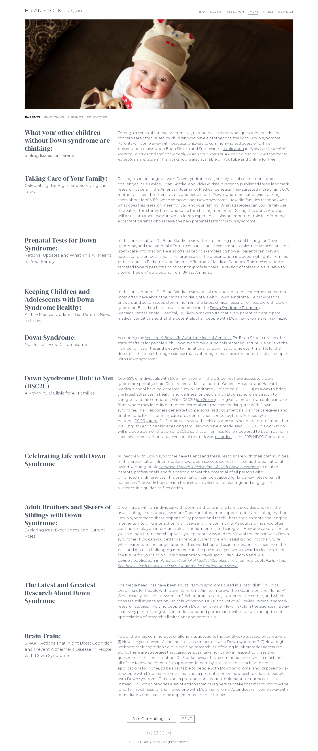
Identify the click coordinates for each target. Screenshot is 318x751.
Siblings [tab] (75, 117)
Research (235, 11)
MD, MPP (54, 11)
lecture (251, 343)
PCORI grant (146, 421)
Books (215, 11)
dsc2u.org (206, 400)
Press (268, 11)
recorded (223, 437)
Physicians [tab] (54, 117)
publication (233, 149)
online (255, 159)
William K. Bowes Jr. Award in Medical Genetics (188, 338)
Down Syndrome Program (234, 308)
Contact (285, 11)
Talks (253, 11)
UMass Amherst (196, 272)
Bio (202, 11)
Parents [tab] (32, 117)
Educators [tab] (97, 117)
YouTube (232, 159)
